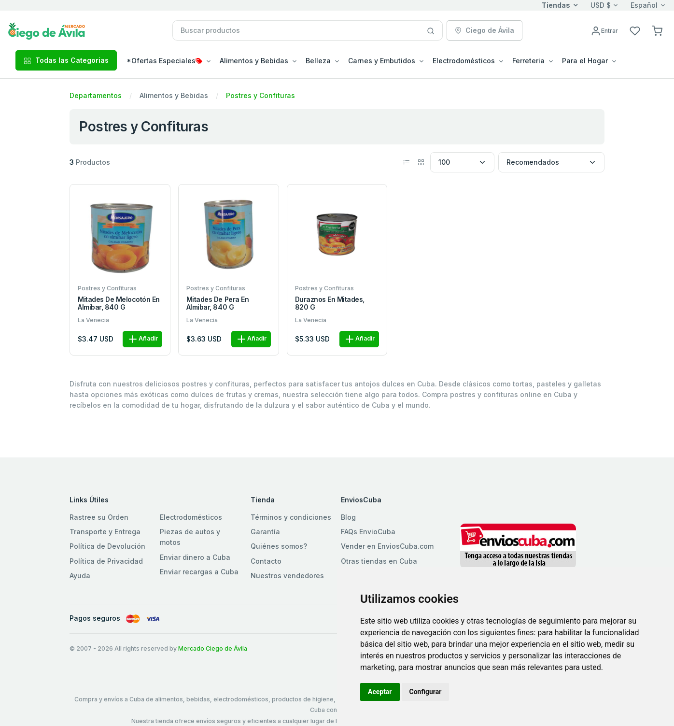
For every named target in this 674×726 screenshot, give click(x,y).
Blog (348, 517)
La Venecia (93, 320)
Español (644, 5)
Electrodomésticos (191, 517)
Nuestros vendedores (287, 575)
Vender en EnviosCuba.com (387, 546)
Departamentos (96, 95)
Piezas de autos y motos (190, 536)
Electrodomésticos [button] (464, 61)
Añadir (142, 339)
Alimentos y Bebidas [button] (254, 61)
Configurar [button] (425, 692)
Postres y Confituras (260, 95)
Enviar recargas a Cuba (199, 572)
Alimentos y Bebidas (174, 95)
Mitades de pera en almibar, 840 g (217, 304)
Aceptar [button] (380, 692)
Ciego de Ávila (484, 30)
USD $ (600, 5)
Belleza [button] (318, 61)
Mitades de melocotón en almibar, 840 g (119, 304)
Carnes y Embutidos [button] (381, 61)
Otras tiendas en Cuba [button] (379, 561)
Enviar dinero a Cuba (195, 557)
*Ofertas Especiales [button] (164, 61)
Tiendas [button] (556, 5)
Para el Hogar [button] (585, 61)
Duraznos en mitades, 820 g (330, 304)
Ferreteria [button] (528, 61)
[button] (657, 30)
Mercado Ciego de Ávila (212, 648)
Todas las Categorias (66, 60)
